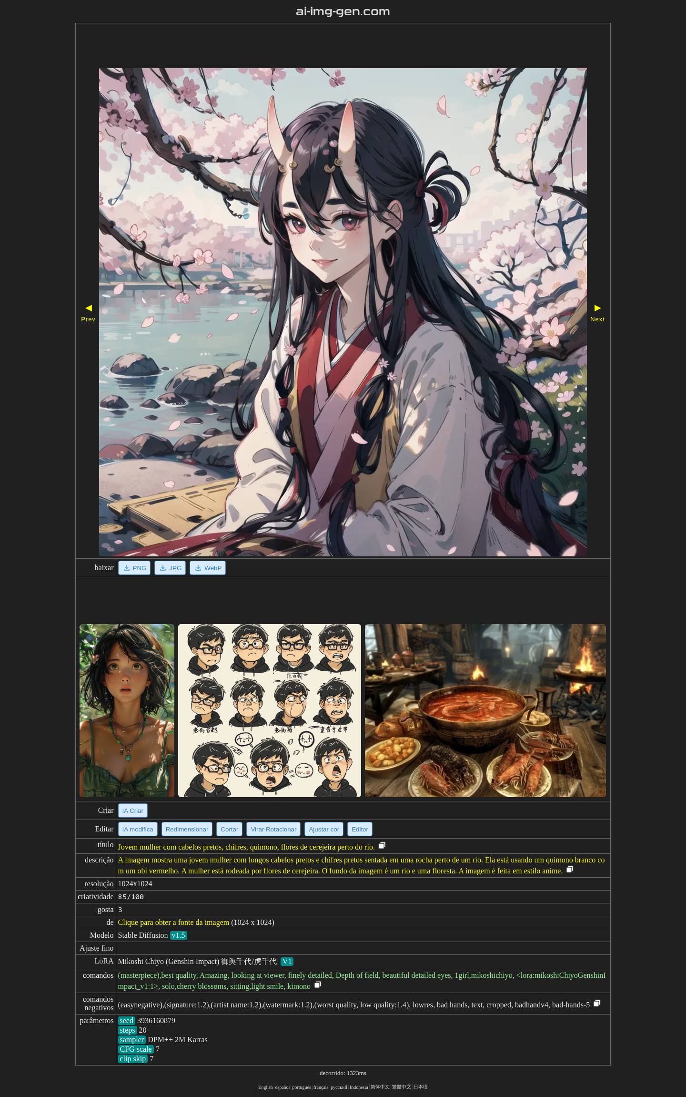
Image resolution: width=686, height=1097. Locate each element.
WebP (208, 568)
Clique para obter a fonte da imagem (174, 922)
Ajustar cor (324, 829)
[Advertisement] (316, 46)
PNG (134, 568)
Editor (360, 829)
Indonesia (359, 1087)
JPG (170, 568)
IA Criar (132, 810)
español (282, 1087)
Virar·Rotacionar (273, 829)
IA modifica (137, 829)
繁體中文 (401, 1086)
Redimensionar (187, 829)
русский (339, 1087)
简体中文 (380, 1086)
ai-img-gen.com (343, 11)
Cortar (229, 829)
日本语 (421, 1086)
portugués (301, 1087)
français (321, 1087)
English (265, 1087)
